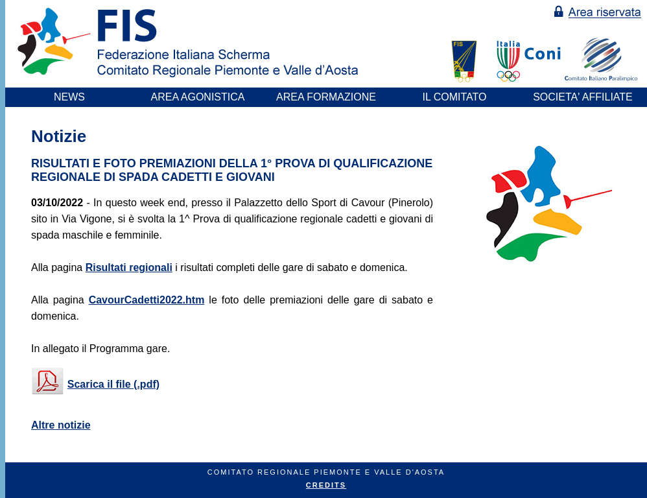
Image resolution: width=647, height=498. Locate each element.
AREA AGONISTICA (198, 96)
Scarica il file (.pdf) (113, 384)
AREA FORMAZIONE (326, 96)
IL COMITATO (455, 96)
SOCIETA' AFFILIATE (583, 96)
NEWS (69, 96)
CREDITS (326, 485)
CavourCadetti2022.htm (147, 299)
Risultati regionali (129, 267)
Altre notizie (61, 425)
